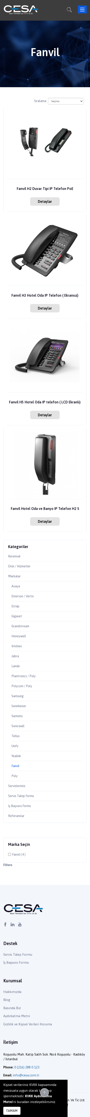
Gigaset (16, 616)
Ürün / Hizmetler (19, 566)
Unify (14, 746)
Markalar (14, 576)
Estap (15, 606)
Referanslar (16, 816)
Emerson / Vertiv (22, 596)
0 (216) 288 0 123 (26, 1067)
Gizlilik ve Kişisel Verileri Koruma (27, 1024)
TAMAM (12, 1111)
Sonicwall (17, 726)
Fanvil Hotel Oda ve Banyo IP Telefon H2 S (45, 509)
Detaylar (45, 201)
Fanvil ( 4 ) (19, 854)
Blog (6, 1000)
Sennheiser (18, 706)
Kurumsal (14, 556)
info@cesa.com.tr (26, 1075)
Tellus (15, 736)
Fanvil (15, 766)
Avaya (15, 586)
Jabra (15, 656)
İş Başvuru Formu (19, 806)
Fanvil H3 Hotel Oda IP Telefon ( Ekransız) (44, 295)
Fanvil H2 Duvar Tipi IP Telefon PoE (45, 189)
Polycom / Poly (21, 686)
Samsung (17, 696)
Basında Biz (12, 1008)
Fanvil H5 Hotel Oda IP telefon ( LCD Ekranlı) (45, 402)
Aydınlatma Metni (16, 1016)
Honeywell (18, 636)
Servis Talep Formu (21, 796)
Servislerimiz (16, 786)
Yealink (16, 756)
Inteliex (16, 646)
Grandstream (20, 626)
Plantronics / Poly (23, 676)
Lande (15, 666)
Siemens (17, 716)
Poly (14, 776)
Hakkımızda (12, 992)
